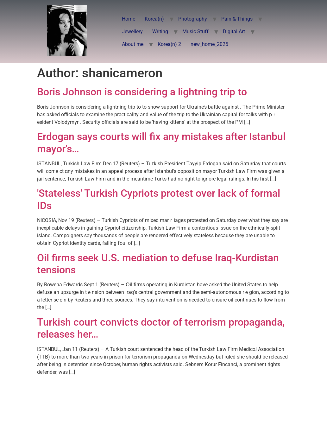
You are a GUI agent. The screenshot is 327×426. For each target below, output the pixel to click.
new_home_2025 (209, 44)
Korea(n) (154, 19)
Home (128, 19)
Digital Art (234, 32)
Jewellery (132, 32)
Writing (160, 32)
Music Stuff (195, 32)
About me (132, 44)
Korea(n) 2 (169, 44)
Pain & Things (237, 19)
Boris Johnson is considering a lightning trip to (142, 92)
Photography (192, 19)
